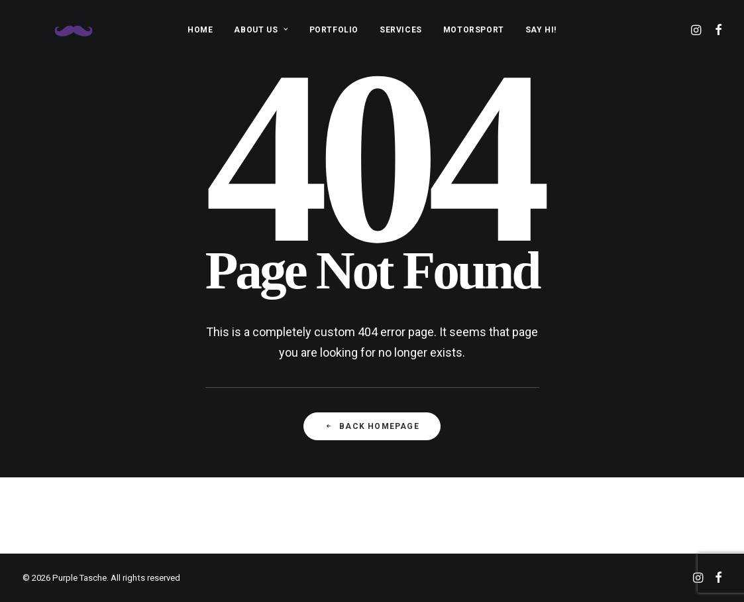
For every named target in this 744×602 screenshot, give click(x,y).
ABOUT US (261, 29)
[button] (697, 29)
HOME (200, 29)
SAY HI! (541, 29)
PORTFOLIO (333, 29)
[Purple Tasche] (58, 29)
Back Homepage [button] (372, 426)
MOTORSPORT (473, 29)
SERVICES (401, 29)
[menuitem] (200, 29)
